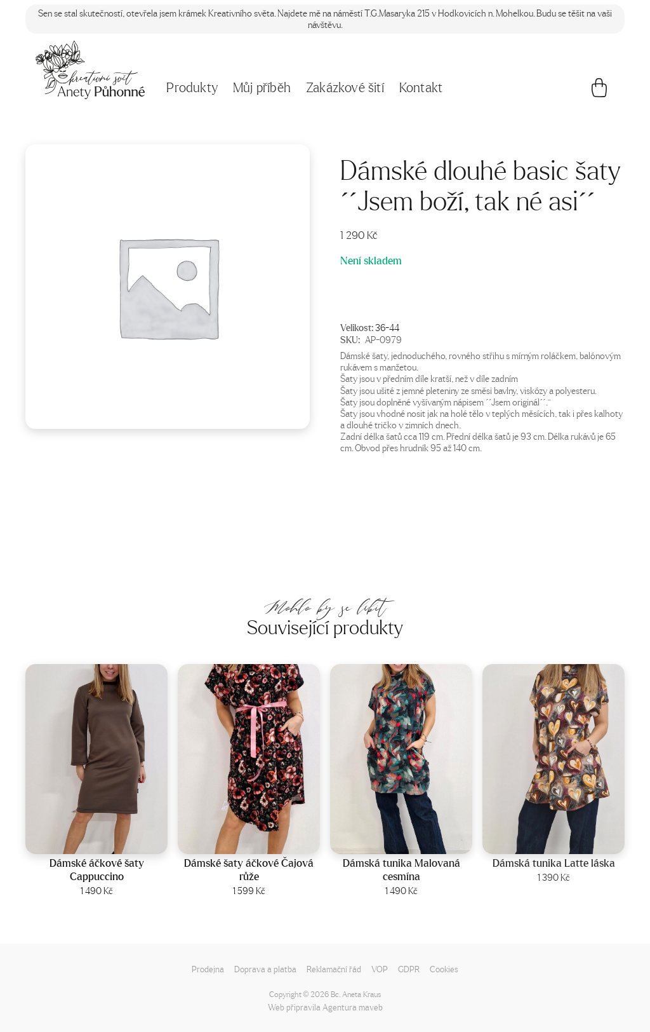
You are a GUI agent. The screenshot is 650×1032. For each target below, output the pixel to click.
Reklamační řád (334, 968)
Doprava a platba (265, 968)
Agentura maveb (352, 1006)
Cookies (444, 968)
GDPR (409, 968)
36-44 (387, 327)
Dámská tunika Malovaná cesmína (401, 870)
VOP (379, 968)
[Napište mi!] (90, 70)
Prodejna (208, 968)
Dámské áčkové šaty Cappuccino (97, 870)
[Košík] (599, 91)
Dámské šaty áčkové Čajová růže (249, 870)
